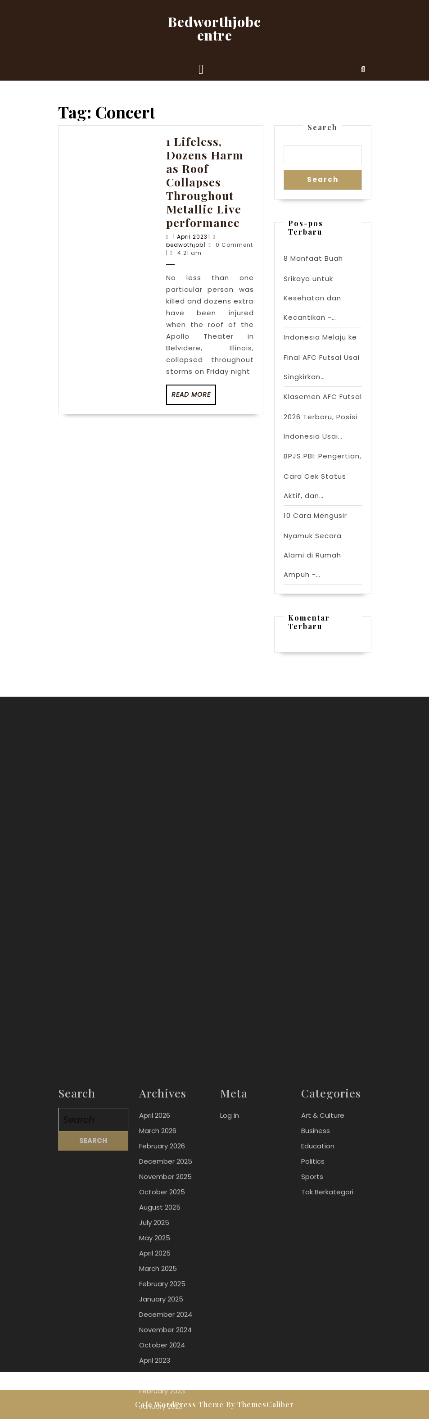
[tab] (201, 69)
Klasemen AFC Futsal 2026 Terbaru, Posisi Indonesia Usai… (323, 416)
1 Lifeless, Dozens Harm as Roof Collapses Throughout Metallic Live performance (205, 182)
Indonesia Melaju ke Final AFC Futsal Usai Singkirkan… (322, 356)
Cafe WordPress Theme (179, 1404)
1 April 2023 (190, 236)
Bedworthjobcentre (214, 28)
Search (322, 127)
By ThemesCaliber (260, 1404)
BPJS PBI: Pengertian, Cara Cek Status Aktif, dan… (322, 475)
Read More (194, 397)
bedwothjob (184, 245)
